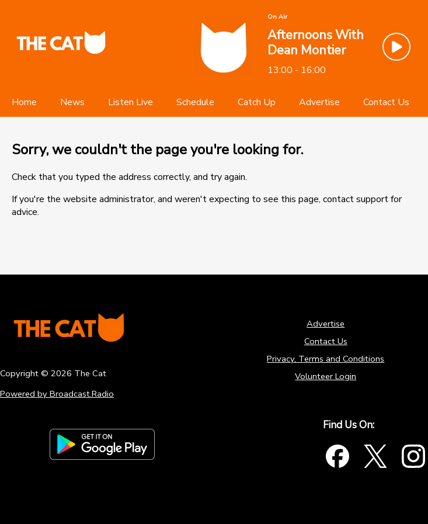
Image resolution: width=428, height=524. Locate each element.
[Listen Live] (130, 102)
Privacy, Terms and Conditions (325, 359)
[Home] (24, 102)
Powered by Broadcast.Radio (57, 394)
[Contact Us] (386, 102)
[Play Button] (396, 47)
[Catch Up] (256, 102)
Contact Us (325, 341)
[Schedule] (195, 102)
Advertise (326, 323)
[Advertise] (319, 102)
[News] (72, 102)
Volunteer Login (325, 376)
